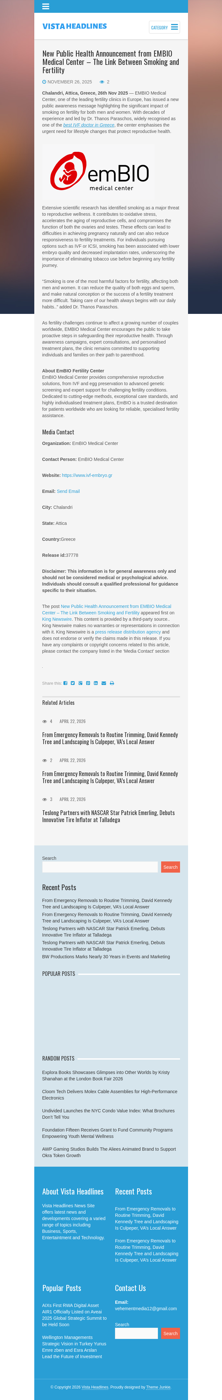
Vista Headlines (95, 1387)
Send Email (68, 491)
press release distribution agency (128, 631)
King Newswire (57, 619)
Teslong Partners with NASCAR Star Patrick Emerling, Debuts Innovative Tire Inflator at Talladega (108, 816)
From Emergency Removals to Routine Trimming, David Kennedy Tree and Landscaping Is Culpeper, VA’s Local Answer (110, 738)
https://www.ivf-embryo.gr (87, 475)
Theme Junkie (158, 1387)
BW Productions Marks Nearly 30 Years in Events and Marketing (106, 956)
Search (49, 858)
